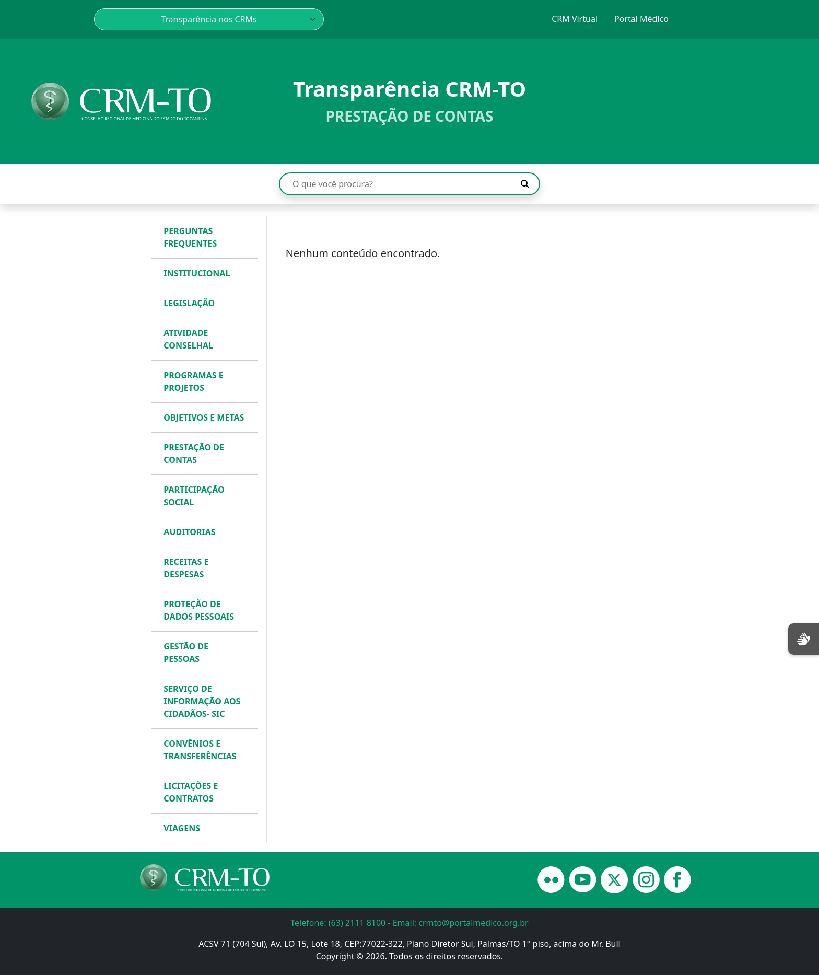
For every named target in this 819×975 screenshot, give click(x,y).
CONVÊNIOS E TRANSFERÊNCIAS (199, 750)
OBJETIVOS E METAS (203, 417)
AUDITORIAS (189, 532)
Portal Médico (641, 19)
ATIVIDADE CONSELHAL (188, 339)
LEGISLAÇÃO (189, 303)
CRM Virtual (575, 19)
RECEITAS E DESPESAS (185, 568)
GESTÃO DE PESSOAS (185, 653)
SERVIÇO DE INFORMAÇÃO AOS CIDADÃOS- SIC (201, 701)
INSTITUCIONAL (196, 273)
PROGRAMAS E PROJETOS (193, 381)
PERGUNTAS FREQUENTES (190, 237)
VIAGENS (181, 828)
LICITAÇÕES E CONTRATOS (190, 792)
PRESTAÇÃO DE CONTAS (193, 454)
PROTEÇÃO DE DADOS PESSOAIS (198, 610)
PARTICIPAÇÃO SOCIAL (193, 496)
